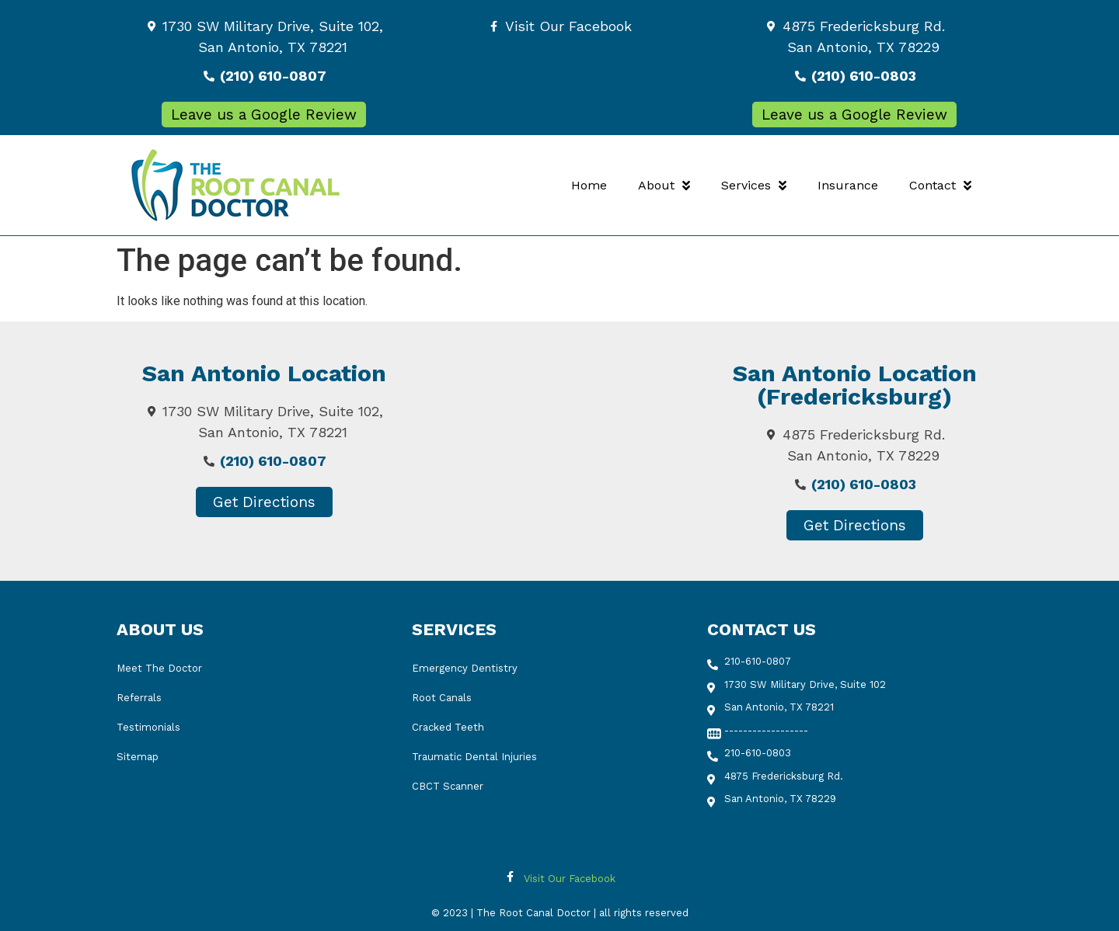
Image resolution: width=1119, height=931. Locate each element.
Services (753, 186)
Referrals (139, 697)
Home (589, 185)
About (664, 186)
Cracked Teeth (448, 727)
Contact (940, 186)
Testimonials (148, 727)
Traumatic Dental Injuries (474, 757)
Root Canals (442, 697)
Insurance (847, 185)
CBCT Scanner (447, 786)
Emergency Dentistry (465, 668)
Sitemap (138, 757)
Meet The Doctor (159, 668)
